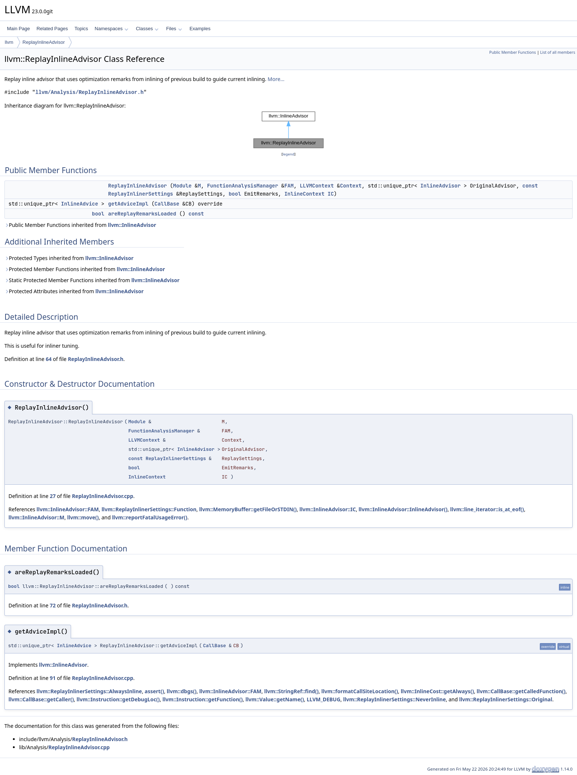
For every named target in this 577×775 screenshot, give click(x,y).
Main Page (18, 28)
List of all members (557, 52)
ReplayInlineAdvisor (43, 42)
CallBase (167, 203)
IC (331, 193)
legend (288, 154)
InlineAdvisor (440, 185)
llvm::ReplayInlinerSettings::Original (505, 699)
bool (235, 193)
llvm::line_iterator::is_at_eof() (487, 509)
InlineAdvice (79, 203)
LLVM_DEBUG (324, 699)
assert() (154, 691)
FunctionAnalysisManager (242, 185)
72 (53, 605)
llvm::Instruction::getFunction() (203, 699)
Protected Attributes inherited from (74, 291)
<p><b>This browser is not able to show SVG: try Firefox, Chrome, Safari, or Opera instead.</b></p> (288, 130)
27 (53, 495)
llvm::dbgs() (182, 691)
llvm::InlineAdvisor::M (36, 517)
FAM (289, 185)
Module (182, 185)
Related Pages (52, 28)
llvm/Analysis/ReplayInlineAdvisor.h (89, 92)
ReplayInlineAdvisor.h (95, 358)
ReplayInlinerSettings (140, 193)
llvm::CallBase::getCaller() (41, 699)
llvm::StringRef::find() (291, 691)
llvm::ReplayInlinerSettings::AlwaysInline (89, 691)
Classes (147, 28)
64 (49, 358)
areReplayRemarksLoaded (142, 213)
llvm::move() (83, 517)
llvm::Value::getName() (274, 699)
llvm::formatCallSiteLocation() (359, 691)
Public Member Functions (512, 52)
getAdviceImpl (128, 203)
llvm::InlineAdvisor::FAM (67, 509)
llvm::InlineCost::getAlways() (437, 691)
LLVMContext (317, 185)
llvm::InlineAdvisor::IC (328, 509)
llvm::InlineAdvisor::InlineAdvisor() (402, 509)
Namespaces (111, 28)
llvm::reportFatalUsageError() (149, 517)
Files (174, 28)
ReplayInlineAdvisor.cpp (102, 495)
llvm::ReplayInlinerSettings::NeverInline (394, 699)
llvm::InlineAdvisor (132, 224)
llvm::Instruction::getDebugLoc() (118, 699)
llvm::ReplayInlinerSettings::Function (149, 509)
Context (351, 185)
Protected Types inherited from (69, 258)
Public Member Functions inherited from (80, 224)
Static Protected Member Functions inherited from (92, 280)
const (530, 185)
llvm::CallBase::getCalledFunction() (521, 691)
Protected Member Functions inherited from (84, 269)
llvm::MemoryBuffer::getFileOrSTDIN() (248, 509)
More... (276, 79)
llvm (9, 42)
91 (53, 677)
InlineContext (304, 193)
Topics (81, 28)
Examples (200, 28)
